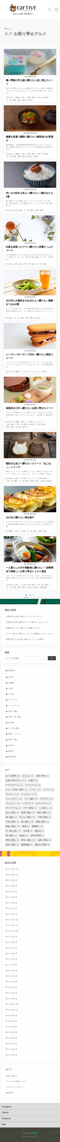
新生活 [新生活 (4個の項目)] (39, 831)
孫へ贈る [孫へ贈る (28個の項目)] (27, 821)
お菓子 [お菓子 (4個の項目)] (33, 780)
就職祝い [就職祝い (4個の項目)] (37, 826)
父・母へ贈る (11, 100)
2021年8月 (12, 965)
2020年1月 (12, 1055)
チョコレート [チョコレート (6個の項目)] (28, 794)
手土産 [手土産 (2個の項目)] (27, 831)
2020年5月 (12, 1032)
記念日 (29, 100)
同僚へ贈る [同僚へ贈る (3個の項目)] (27, 812)
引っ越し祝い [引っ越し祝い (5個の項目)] (13, 831)
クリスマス (25, 371)
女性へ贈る (31, 97)
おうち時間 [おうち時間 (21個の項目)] (13, 775)
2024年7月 (12, 880)
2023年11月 (13, 925)
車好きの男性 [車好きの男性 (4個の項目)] (42, 844)
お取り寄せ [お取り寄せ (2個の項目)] (42, 775)
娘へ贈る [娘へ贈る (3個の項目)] (11, 817)
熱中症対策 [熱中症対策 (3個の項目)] (37, 835)
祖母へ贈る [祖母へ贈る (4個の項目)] (44, 840)
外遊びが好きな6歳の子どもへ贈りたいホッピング (27, 622)
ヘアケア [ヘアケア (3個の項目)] (27, 803)
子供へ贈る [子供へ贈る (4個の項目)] (12, 821)
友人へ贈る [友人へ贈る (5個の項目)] (12, 812)
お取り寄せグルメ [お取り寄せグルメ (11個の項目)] (16, 780)
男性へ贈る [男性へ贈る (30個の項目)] (28, 840)
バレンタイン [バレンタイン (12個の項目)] (14, 798)
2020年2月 (12, 1049)
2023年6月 (12, 942)
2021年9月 (12, 959)
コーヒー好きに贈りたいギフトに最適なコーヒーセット (29, 633)
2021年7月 (12, 970)
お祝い (23, 97)
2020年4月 (12, 1038)
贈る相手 (43, 587)
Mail (4, 1124)
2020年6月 (12, 1027)
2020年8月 (12, 1021)
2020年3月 (12, 1043)
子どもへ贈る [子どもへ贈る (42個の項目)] (27, 817)
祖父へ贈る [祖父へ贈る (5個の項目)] (12, 844)
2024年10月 (13, 875)
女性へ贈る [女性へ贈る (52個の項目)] (44, 812)
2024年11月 (13, 869)
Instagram (6, 1106)
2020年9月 (12, 1015)
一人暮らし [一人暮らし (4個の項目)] (45, 808)
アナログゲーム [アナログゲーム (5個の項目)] (14, 785)
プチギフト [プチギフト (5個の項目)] (46, 798)
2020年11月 (13, 1010)
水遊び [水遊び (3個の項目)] (23, 835)
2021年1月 (12, 998)
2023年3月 (12, 953)
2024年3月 (12, 903)
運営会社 (9, 1093)
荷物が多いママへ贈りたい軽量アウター (23, 628)
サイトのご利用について (16, 1081)
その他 (10, 210)
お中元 (10, 97)
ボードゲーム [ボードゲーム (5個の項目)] (13, 808)
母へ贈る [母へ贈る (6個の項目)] (11, 835)
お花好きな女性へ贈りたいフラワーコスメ (24, 616)
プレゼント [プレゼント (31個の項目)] (13, 803)
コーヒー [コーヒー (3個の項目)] (34, 789)
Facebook (6, 1118)
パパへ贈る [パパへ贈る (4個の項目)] (31, 798)
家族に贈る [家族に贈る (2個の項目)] (42, 821)
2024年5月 (12, 891)
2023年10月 (13, 931)
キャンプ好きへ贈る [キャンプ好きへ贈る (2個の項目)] (16, 789)
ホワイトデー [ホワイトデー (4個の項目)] (43, 803)
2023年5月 (12, 948)
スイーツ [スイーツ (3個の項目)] (48, 789)
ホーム (7, 28)
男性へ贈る (22, 100)
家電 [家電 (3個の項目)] (25, 826)
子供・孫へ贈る (42, 97)
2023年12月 (13, 919)
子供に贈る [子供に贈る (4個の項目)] (44, 817)
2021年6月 (12, 976)
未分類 (31, 424)
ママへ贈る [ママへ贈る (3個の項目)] (29, 808)
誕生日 (36, 156)
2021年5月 (12, 981)
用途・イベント (15, 734)
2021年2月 (12, 993)
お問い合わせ (11, 1076)
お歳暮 (16, 97)
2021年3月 (12, 987)
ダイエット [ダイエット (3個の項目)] (12, 794)
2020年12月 (13, 1004)
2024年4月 (12, 897)
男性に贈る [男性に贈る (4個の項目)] (12, 840)
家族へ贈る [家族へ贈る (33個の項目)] (13, 826)
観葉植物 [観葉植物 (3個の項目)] (26, 844)
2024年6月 (12, 886)
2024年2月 (12, 908)
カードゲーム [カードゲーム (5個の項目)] (32, 785)
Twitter (5, 1112)
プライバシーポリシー (15, 1087)
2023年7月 (12, 936)
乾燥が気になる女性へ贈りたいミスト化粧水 (25, 639)
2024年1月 (12, 914)
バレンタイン (35, 371)
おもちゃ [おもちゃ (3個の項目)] (27, 775)
